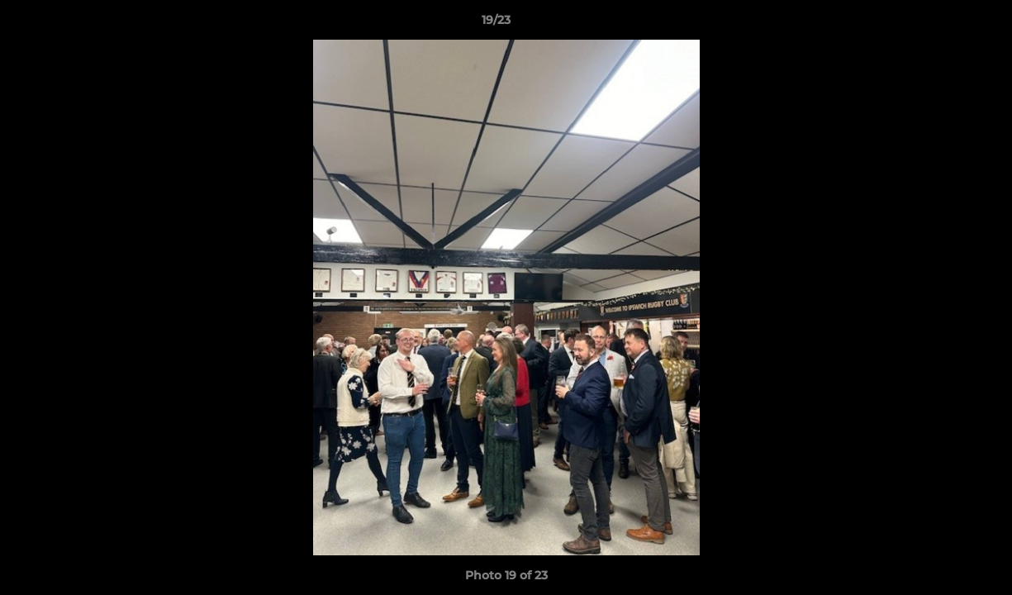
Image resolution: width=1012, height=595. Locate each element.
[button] (943, 24)
